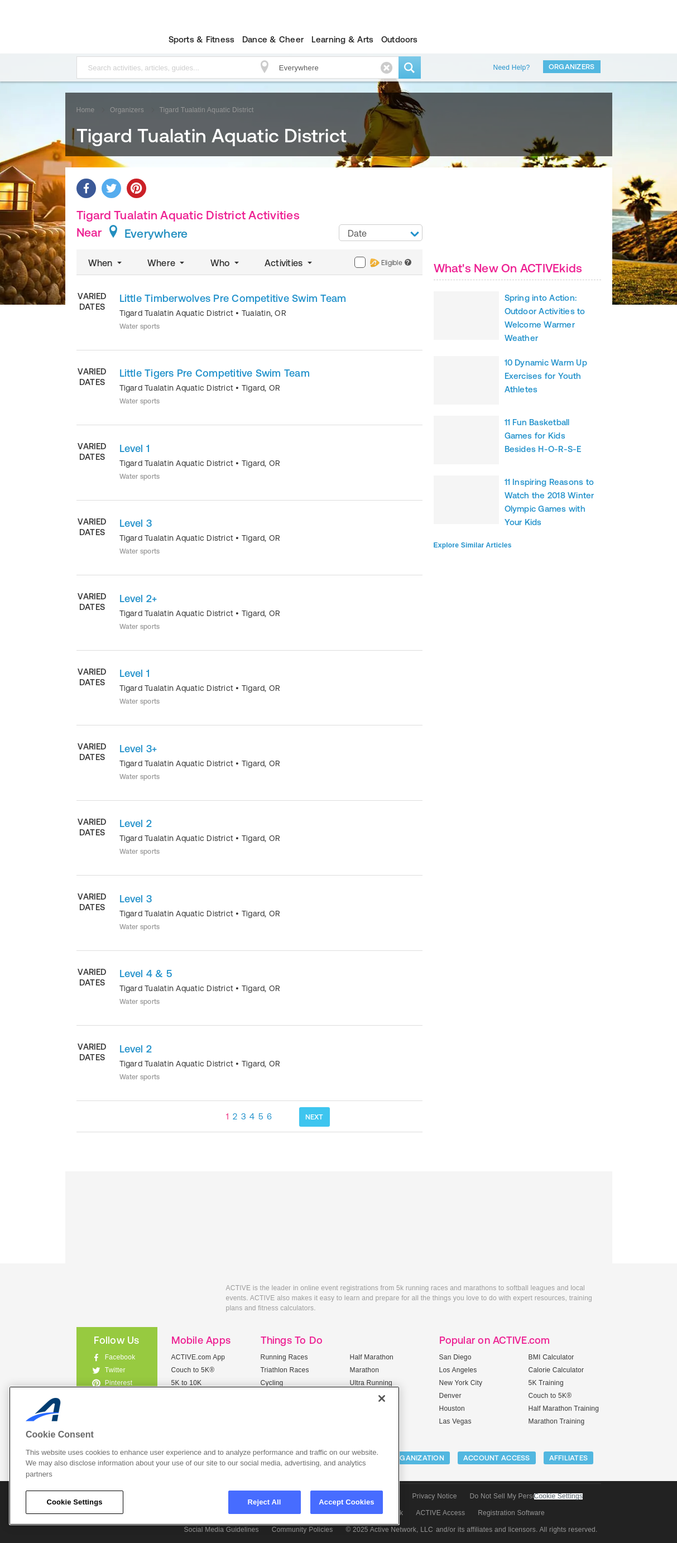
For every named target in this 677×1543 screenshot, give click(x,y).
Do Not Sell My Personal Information (526, 1496)
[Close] (381, 1398)
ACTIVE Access (440, 1513)
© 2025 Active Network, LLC (389, 1530)
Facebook (120, 1357)
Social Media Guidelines (221, 1530)
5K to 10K (186, 1383)
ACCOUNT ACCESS (496, 1458)
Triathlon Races (285, 1370)
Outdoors (399, 39)
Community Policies (302, 1530)
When (106, 263)
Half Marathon (372, 1357)
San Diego (455, 1357)
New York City (461, 1383)
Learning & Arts (342, 39)
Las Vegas (455, 1421)
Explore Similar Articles (473, 545)
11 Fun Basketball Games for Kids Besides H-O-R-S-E (543, 435)
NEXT (314, 1117)
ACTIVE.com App (198, 1357)
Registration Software (511, 1513)
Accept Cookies (346, 1502)
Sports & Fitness (202, 39)
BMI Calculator (551, 1357)
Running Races (284, 1357)
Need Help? (511, 67)
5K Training (546, 1383)
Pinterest (119, 1383)
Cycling (272, 1383)
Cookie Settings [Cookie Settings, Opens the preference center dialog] (74, 1502)
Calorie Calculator (556, 1370)
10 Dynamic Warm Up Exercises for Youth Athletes (546, 376)
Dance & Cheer (273, 39)
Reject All (264, 1502)
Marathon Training (557, 1421)
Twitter (115, 1370)
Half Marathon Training (564, 1408)
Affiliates (568, 1458)
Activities (289, 263)
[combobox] (380, 232)
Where (167, 263)
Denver (450, 1396)
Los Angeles (458, 1370)
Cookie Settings (558, 1496)
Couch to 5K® (193, 1370)
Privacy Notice (434, 1496)
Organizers (572, 67)
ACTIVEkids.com (107, 39)
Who (225, 263)
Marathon (365, 1370)
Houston (452, 1408)
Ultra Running (371, 1383)
